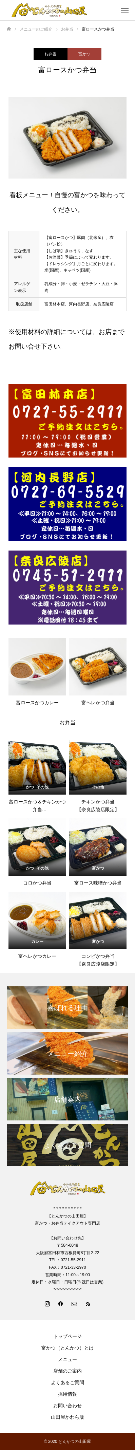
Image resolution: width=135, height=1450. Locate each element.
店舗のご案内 (67, 1371)
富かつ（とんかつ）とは (67, 1348)
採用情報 (67, 1394)
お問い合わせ (67, 1405)
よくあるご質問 (67, 1382)
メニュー (67, 1359)
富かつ (84, 54)
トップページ (67, 1336)
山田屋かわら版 (67, 1417)
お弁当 (50, 54)
